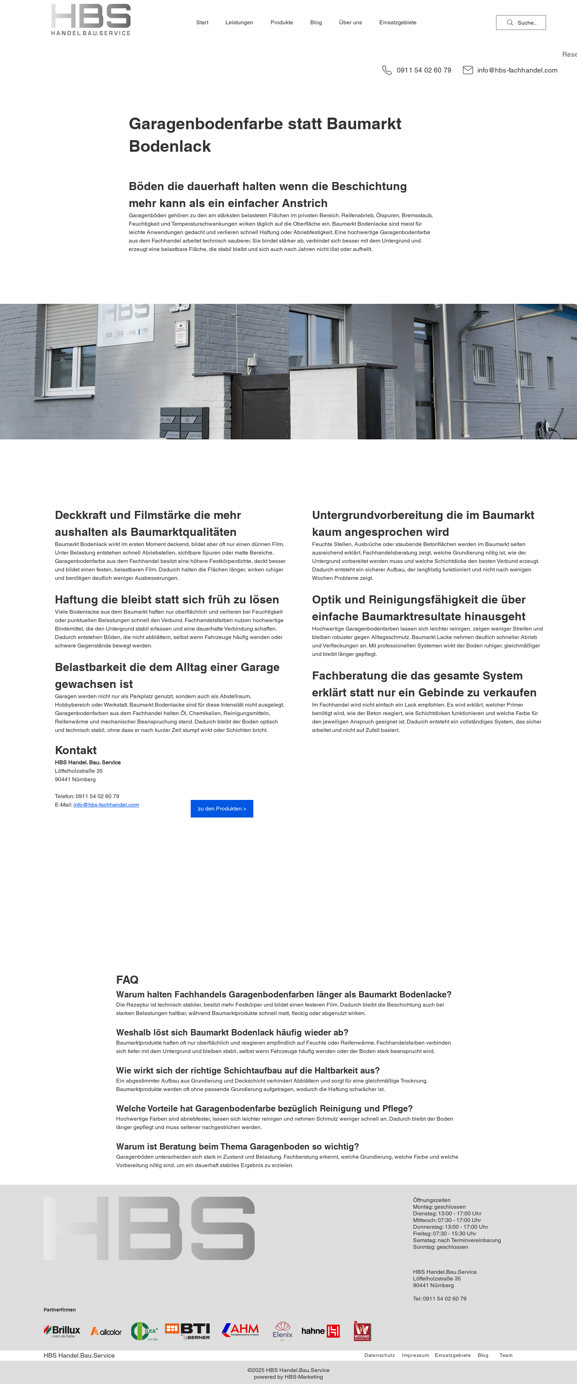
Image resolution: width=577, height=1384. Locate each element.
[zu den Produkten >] (222, 809)
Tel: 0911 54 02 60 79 (440, 1298)
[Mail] (468, 70)
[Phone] (387, 70)
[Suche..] (521, 22)
